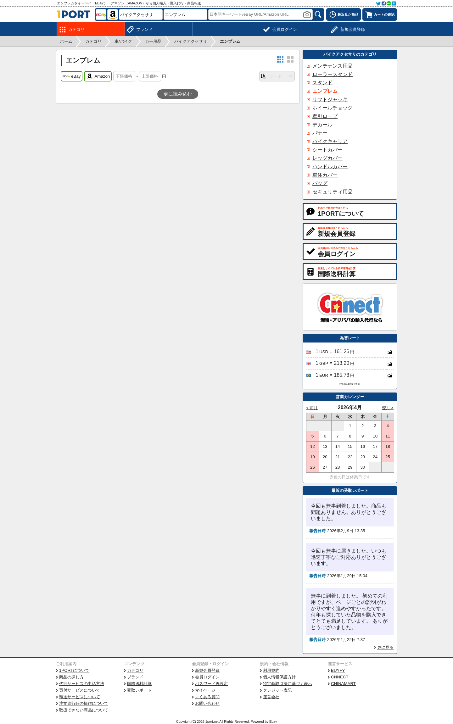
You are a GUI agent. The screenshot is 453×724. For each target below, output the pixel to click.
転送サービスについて (79, 696)
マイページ (205, 690)
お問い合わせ (207, 703)
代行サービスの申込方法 (81, 683)
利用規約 (271, 670)
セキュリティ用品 (332, 191)
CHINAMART (343, 683)
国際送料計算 (139, 683)
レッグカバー (327, 158)
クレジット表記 (277, 690)
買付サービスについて (79, 690)
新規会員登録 (207, 670)
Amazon (98, 76)
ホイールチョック (332, 107)
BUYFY (338, 670)
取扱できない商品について (83, 710)
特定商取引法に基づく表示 (287, 683)
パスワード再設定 (211, 683)
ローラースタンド (332, 74)
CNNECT (340, 677)
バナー (319, 133)
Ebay (273, 721)
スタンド (322, 82)
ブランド (135, 677)
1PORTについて (74, 670)
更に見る (385, 647)
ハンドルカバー (330, 166)
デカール (322, 124)
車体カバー (325, 175)
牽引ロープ (325, 116)
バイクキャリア (330, 141)
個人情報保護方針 (279, 677)
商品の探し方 (71, 677)
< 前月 (312, 407)
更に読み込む (178, 94)
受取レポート (139, 690)
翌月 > (388, 407)
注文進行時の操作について (83, 703)
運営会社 (271, 696)
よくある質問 (207, 696)
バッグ (319, 183)
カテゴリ (135, 670)
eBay (72, 76)
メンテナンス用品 (332, 66)
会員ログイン (207, 677)
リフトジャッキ (330, 99)
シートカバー (327, 150)
